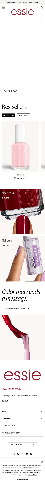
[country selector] (22, 444)
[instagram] (14, 454)
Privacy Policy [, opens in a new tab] (32, 475)
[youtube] (27, 454)
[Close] (42, 461)
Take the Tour (10, 91)
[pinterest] (31, 454)
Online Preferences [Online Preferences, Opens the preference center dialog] (22, 479)
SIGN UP (5, 401)
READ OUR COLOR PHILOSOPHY (16, 308)
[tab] (7, 115)
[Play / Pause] (36, 23)
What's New (24, 115)
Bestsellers (8, 115)
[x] (22, 454)
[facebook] (18, 454)
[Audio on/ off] (41, 23)
